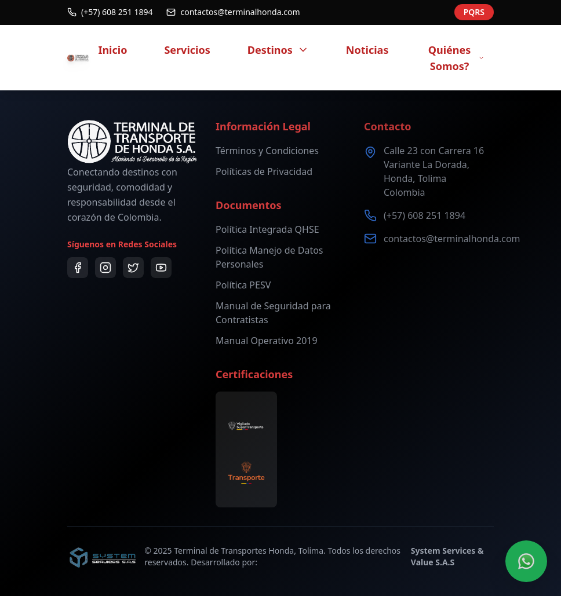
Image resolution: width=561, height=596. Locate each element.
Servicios (187, 50)
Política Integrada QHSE (267, 229)
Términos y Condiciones (267, 150)
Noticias (367, 50)
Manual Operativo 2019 (267, 340)
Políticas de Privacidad (264, 171)
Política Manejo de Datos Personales (269, 257)
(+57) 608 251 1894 (424, 215)
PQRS (474, 9)
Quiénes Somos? (456, 58)
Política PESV (243, 285)
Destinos (278, 50)
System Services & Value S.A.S (447, 556)
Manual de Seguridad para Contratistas (273, 312)
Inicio (112, 50)
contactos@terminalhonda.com (452, 238)
